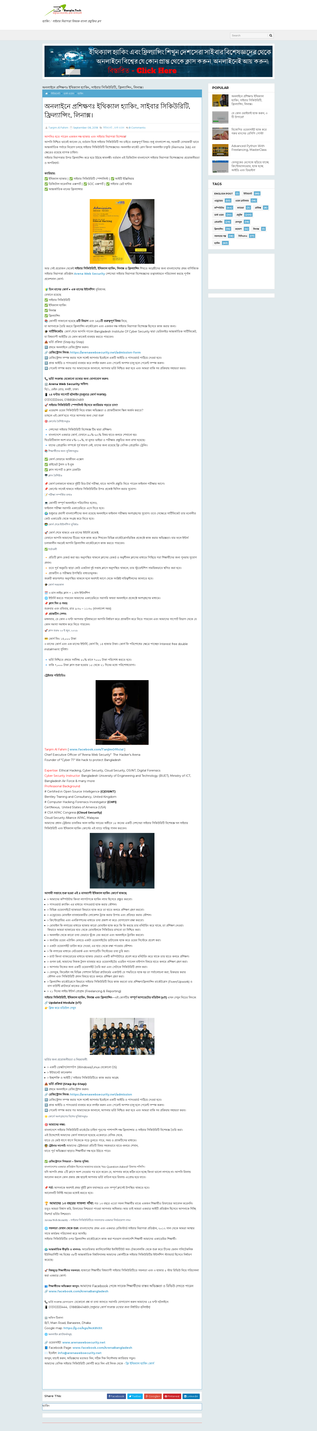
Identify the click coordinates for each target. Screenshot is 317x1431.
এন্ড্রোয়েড (218, 200)
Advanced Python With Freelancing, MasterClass (248, 148)
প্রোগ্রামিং (218, 222)
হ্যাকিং (80, 93)
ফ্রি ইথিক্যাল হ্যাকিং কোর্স (140, 1363)
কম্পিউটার (219, 207)
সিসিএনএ (242, 236)
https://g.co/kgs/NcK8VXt (82, 1328)
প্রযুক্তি (239, 214)
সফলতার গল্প (220, 236)
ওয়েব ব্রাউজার (242, 200)
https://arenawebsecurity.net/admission (101, 1094)
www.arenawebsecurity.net (83, 1342)
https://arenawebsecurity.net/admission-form (105, 352)
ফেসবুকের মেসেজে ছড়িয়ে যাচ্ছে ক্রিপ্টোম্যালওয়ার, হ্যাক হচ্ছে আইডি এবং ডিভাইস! (250, 166)
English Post (223, 193)
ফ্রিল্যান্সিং (218, 229)
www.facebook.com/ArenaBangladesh (78, 1291)
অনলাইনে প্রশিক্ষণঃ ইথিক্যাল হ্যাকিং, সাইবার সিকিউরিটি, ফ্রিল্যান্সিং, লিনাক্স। (93, 87)
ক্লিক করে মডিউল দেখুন (62, 1008)
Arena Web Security (89, 273)
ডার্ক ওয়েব (69, 93)
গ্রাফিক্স (258, 207)
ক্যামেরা (240, 207)
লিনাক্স (256, 229)
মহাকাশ (238, 229)
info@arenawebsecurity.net (79, 1353)
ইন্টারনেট (55, 93)
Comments (137, 127)
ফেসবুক (238, 222)
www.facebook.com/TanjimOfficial (97, 749)
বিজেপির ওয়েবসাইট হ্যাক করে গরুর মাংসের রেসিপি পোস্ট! (249, 131)
